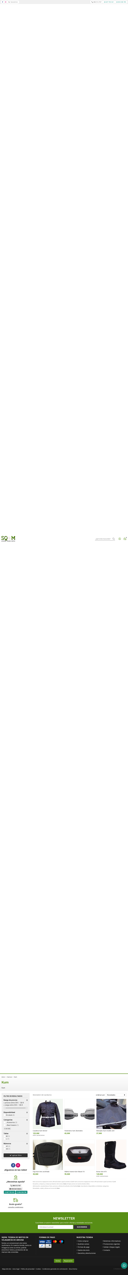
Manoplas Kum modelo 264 (105, 1131)
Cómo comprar (83, 1241)
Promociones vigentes (111, 1244)
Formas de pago (84, 1247)
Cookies (38, 1269)
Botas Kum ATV (101, 1172)
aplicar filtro (17, 1155)
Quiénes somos (83, 1244)
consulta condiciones (15, 1207)
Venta (58, 1261)
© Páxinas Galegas (120, 1269)
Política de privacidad (27, 1269)
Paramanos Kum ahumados (73, 1131)
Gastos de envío (84, 1250)
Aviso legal (15, 1269)
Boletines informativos (112, 1241)
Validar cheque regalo (111, 1247)
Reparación (68, 1261)
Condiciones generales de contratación (55, 1269)
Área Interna (73, 1269)
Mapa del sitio (6, 1269)
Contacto (106, 1250)
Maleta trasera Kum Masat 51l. (74, 1172)
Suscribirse (82, 1227)
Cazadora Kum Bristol (40, 1131)
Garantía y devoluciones (87, 1253)
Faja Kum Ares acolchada (41, 1172)
